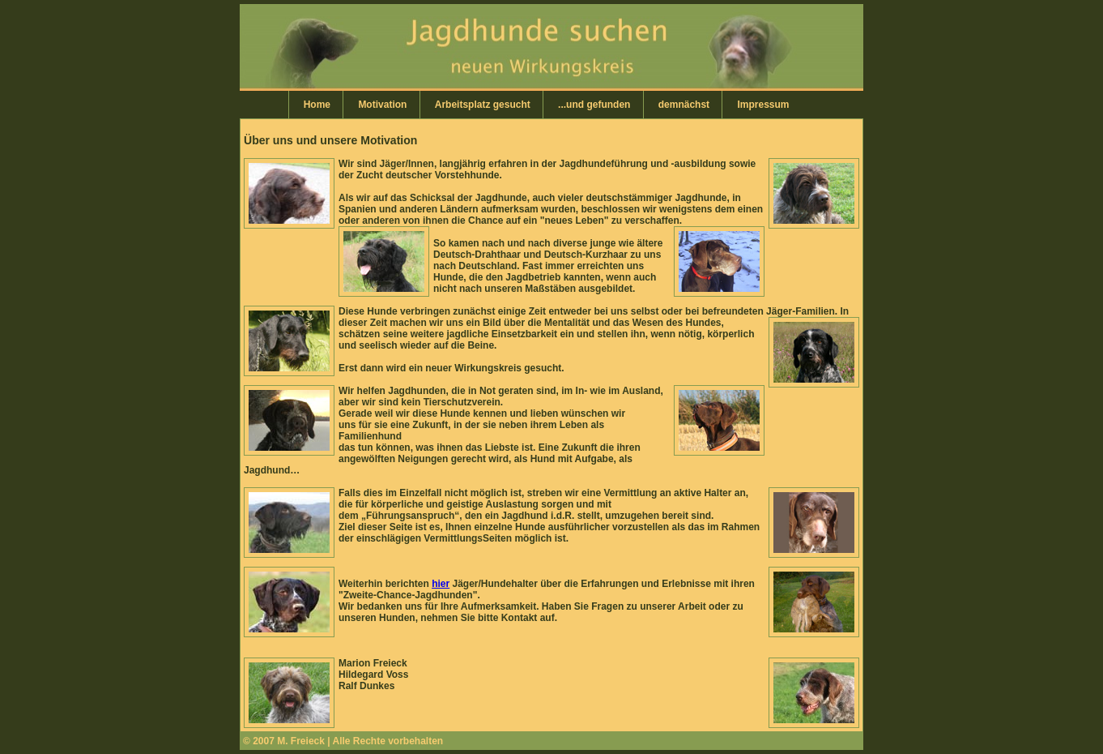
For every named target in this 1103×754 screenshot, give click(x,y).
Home (317, 104)
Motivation (382, 104)
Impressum (763, 104)
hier (440, 583)
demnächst (683, 104)
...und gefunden (594, 104)
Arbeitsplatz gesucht (482, 104)
